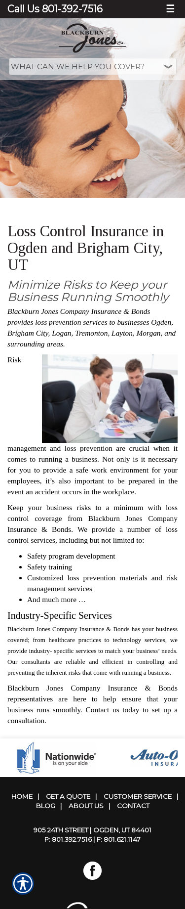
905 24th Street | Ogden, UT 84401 (92, 830)
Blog (45, 806)
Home (22, 796)
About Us (86, 806)
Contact (133, 806)
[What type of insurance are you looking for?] (93, 66)
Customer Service (138, 796)
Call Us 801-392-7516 (55, 9)
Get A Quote (68, 796)
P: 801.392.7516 (68, 839)
